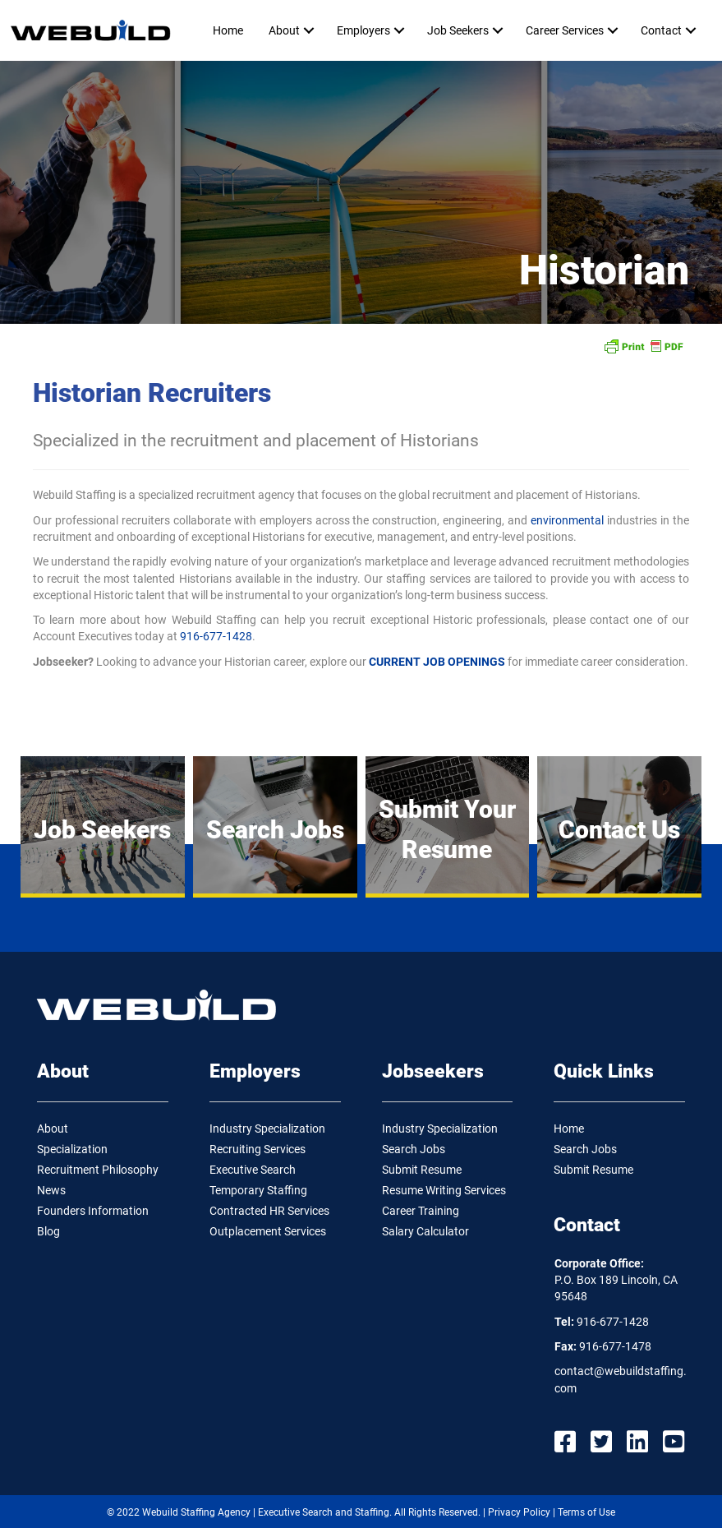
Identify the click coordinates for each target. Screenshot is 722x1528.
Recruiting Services (257, 1149)
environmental (567, 520)
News (51, 1190)
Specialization (72, 1149)
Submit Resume (422, 1169)
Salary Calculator (425, 1231)
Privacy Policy (519, 1512)
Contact (661, 30)
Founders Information (93, 1210)
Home (228, 30)
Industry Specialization (267, 1128)
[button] (308, 30)
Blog (48, 1231)
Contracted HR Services (269, 1210)
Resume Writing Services (444, 1190)
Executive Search (252, 1169)
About (284, 30)
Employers (363, 30)
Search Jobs (413, 1149)
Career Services (565, 30)
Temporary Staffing (258, 1190)
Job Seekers (458, 30)
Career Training (420, 1210)
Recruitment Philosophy (98, 1169)
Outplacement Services (267, 1231)
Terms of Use (586, 1512)
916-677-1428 (216, 636)
